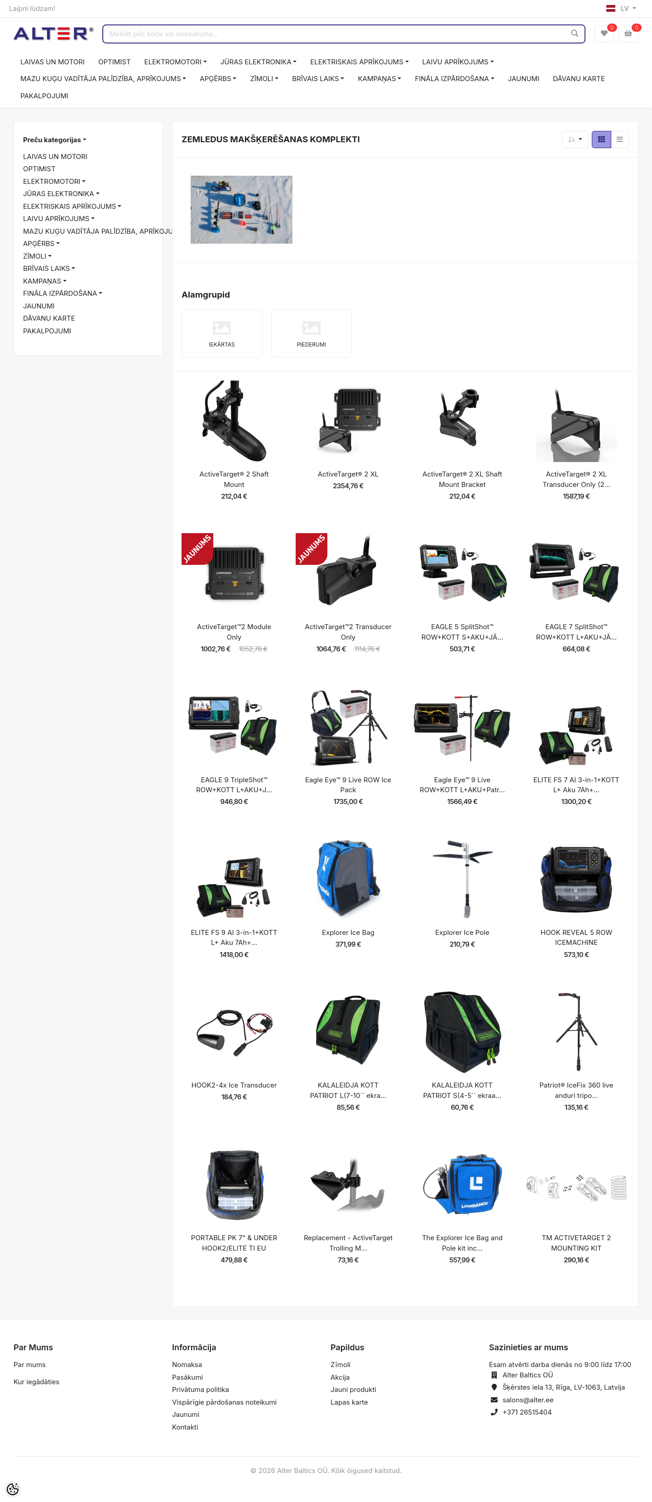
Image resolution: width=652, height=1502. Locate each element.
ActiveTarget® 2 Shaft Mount (234, 479)
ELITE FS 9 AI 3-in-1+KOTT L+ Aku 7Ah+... (234, 937)
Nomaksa (187, 1364)
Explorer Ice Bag (348, 932)
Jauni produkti (353, 1389)
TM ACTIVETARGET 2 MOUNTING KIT (576, 1242)
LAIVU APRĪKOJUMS (455, 62)
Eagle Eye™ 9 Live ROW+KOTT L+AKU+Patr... (462, 784)
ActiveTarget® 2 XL (348, 474)
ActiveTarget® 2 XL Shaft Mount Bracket (462, 479)
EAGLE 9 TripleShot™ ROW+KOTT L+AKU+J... (234, 784)
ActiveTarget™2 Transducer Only (348, 631)
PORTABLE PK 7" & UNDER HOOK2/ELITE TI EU (234, 1242)
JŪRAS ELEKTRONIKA (256, 62)
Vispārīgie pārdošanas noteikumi (224, 1402)
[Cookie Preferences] (13, 1489)
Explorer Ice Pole (462, 932)
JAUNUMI (524, 78)
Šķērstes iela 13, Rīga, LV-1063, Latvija (564, 1387)
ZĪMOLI (261, 78)
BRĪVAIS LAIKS (315, 78)
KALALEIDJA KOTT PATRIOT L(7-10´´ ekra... (348, 1090)
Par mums (30, 1364)
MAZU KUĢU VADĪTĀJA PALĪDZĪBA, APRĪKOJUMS (100, 78)
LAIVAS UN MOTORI (52, 62)
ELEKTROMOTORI (172, 62)
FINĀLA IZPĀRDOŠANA (452, 78)
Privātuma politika (200, 1389)
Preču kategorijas (52, 139)
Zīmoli (340, 1364)
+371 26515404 (527, 1412)
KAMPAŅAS (377, 78)
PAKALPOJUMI (44, 95)
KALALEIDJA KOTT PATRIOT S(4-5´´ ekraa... (462, 1090)
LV (618, 8)
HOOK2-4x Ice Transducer (234, 1085)
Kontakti (185, 1427)
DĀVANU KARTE (579, 78)
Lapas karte (349, 1402)
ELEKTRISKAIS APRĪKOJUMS (356, 62)
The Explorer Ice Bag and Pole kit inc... (462, 1242)
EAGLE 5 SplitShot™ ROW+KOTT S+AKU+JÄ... (462, 631)
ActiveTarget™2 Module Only (234, 631)
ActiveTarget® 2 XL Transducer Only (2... (576, 479)
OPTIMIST (114, 62)
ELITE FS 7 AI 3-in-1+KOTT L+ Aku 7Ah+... (576, 784)
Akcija (340, 1377)
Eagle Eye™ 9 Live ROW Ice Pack (348, 784)
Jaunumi (185, 1414)
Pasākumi (187, 1377)
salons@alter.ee (528, 1400)
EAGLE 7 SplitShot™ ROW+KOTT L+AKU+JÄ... (576, 631)
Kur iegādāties (36, 1381)
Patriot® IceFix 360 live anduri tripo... (576, 1090)
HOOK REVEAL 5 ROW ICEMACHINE (577, 937)
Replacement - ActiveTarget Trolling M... (348, 1242)
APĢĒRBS (215, 78)
